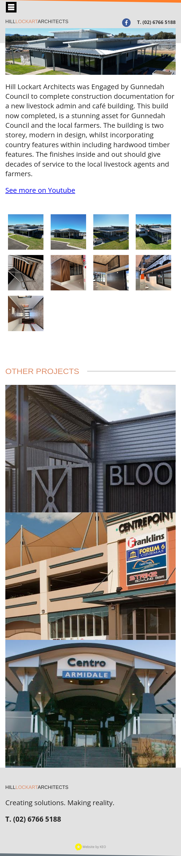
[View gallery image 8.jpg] (111, 272)
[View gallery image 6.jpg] (68, 272)
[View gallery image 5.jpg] (25, 272)
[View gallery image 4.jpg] (111, 232)
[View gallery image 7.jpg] (25, 313)
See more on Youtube (40, 190)
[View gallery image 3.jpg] (68, 232)
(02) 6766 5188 (159, 22)
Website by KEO (90, 847)
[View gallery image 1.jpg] (153, 232)
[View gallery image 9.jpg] (153, 272)
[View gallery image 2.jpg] (25, 232)
